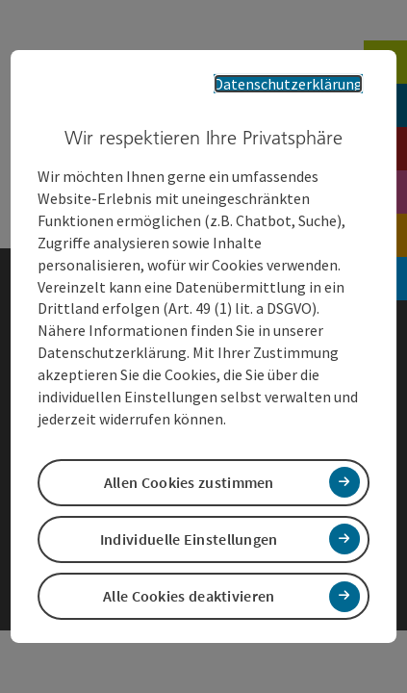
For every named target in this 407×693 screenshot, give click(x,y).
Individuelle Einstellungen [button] (189, 526)
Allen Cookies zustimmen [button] (189, 469)
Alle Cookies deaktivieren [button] (189, 583)
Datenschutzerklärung (302, 95)
